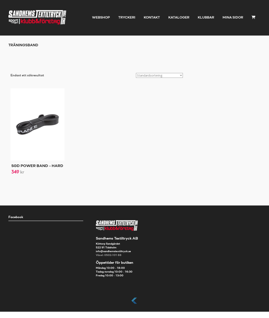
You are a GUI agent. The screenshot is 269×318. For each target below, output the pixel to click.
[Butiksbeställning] (159, 75)
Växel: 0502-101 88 (108, 255)
